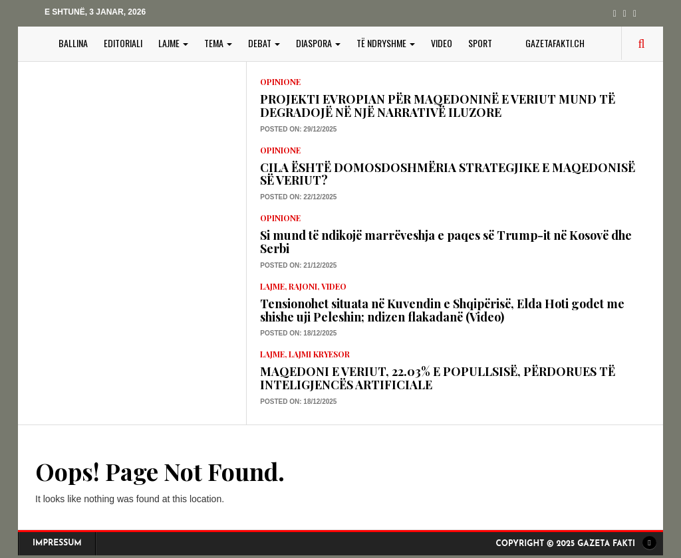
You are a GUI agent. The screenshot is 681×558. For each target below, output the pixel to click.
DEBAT (264, 43)
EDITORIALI (123, 43)
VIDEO (441, 43)
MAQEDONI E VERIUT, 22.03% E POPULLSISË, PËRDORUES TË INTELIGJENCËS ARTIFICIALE (437, 378)
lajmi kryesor (319, 354)
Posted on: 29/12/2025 (298, 129)
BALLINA (73, 43)
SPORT (480, 43)
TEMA (218, 43)
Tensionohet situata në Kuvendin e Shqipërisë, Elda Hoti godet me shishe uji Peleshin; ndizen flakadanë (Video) (442, 310)
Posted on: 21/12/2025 (298, 265)
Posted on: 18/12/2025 (298, 333)
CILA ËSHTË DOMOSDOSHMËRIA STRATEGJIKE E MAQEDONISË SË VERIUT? (447, 174)
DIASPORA (318, 43)
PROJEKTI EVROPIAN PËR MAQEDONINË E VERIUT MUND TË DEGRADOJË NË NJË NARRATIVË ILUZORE (437, 105)
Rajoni (303, 286)
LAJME (173, 43)
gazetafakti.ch (555, 43)
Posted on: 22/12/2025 (298, 197)
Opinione (280, 81)
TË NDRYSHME (385, 43)
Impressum (57, 543)
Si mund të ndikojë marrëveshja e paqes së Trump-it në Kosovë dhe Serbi (446, 241)
